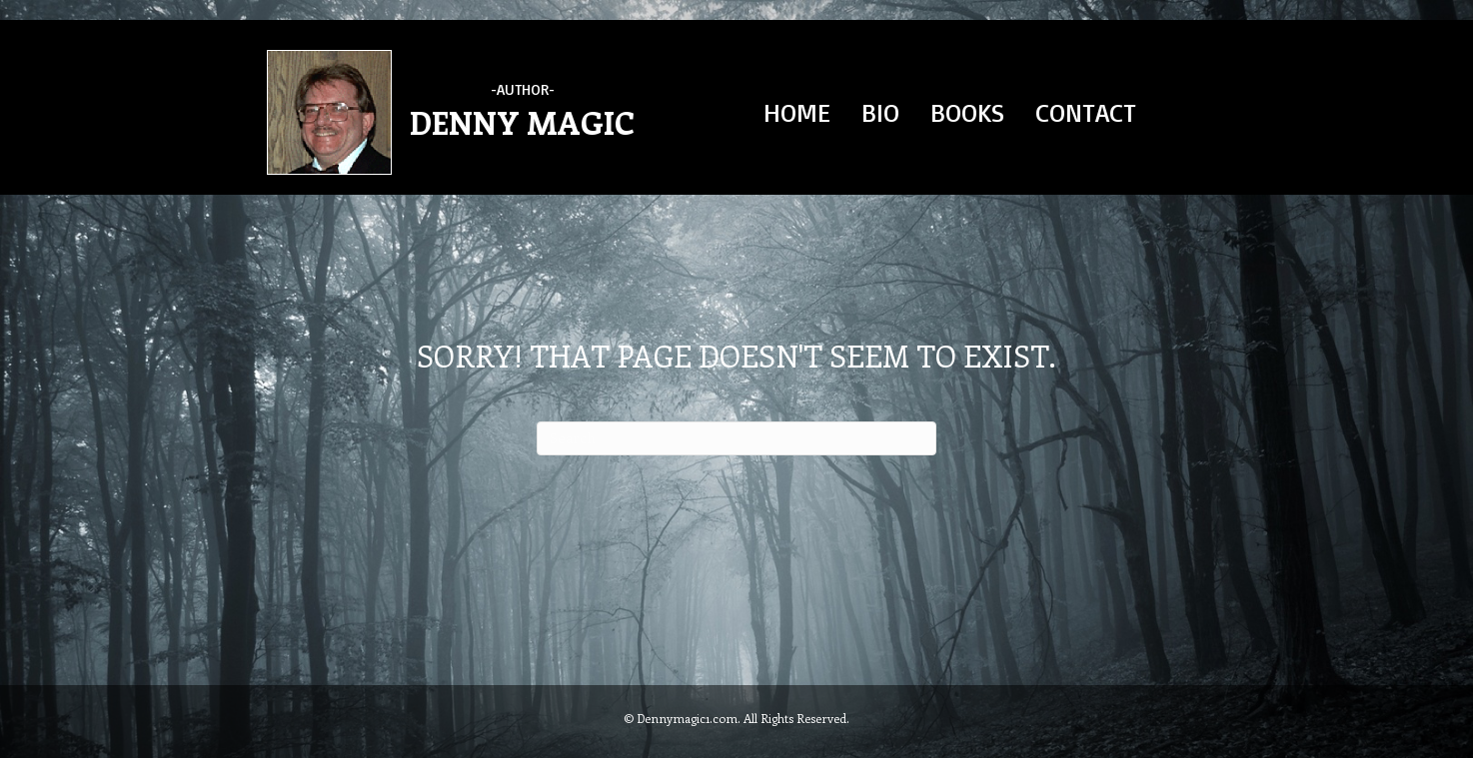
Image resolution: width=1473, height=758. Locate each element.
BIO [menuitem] (880, 112)
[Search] (736, 438)
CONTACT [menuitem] (1085, 112)
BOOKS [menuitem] (967, 112)
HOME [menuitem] (796, 112)
